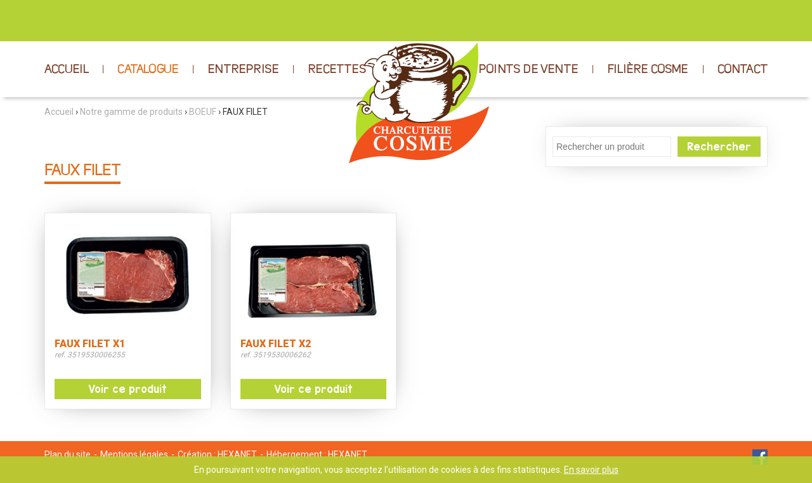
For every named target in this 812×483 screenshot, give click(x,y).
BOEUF (202, 112)
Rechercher (719, 146)
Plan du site (67, 454)
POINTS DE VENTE (528, 70)
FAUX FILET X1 (90, 344)
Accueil (59, 112)
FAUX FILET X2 (275, 344)
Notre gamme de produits (131, 112)
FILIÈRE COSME (647, 70)
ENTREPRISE (242, 70)
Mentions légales (134, 454)
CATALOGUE (147, 70)
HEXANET (237, 454)
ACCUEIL (66, 70)
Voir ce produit (127, 389)
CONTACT (742, 70)
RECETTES (337, 70)
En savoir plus (591, 470)
